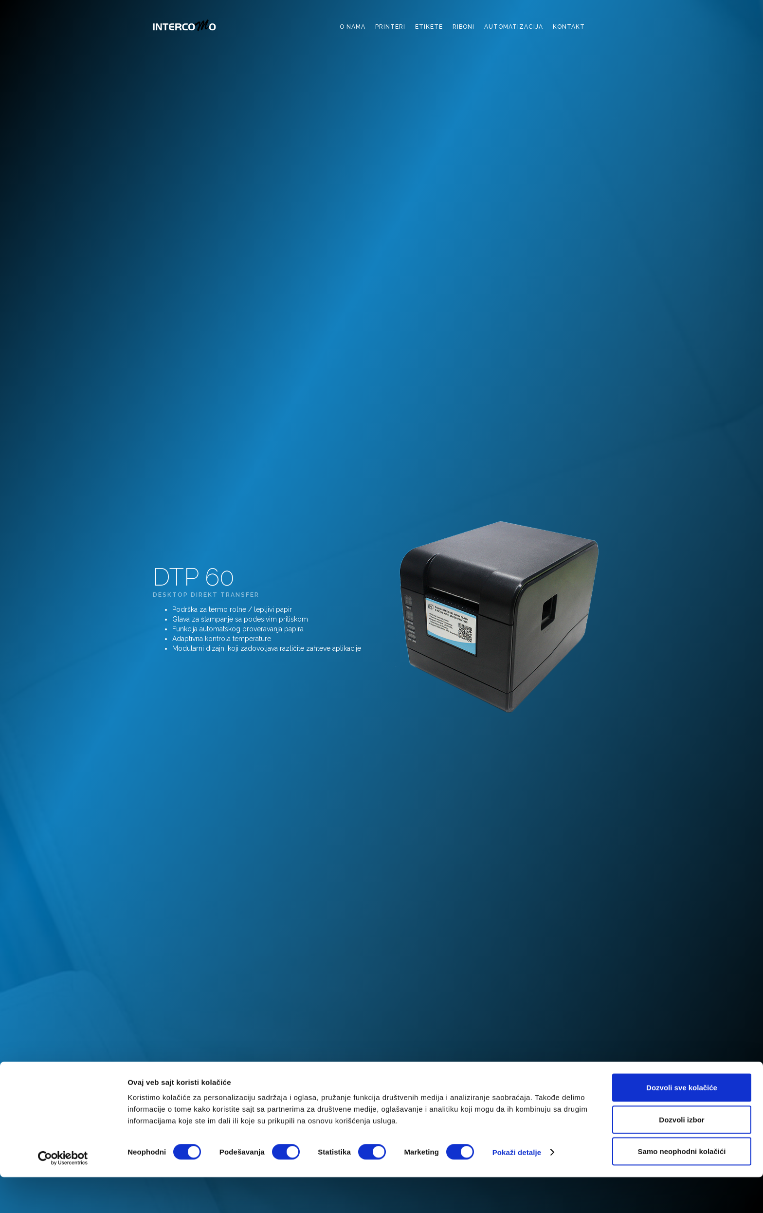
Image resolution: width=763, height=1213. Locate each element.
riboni (463, 26)
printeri (390, 26)
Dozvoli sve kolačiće (681, 1123)
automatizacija (513, 26)
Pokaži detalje (517, 1188)
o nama (352, 26)
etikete (429, 26)
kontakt (569, 26)
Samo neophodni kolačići (682, 1187)
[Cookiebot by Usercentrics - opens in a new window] (63, 1194)
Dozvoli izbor (681, 1155)
